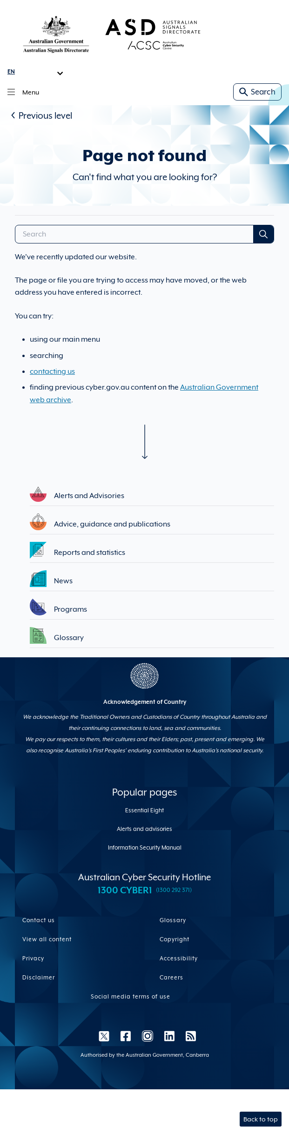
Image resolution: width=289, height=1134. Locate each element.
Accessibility (179, 958)
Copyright (174, 939)
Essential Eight (144, 810)
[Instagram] (147, 1035)
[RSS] (188, 1035)
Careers (171, 977)
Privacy (33, 958)
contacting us (52, 371)
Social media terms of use (130, 996)
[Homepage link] (111, 34)
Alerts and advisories (144, 829)
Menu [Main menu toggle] (23, 92)
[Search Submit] (263, 234)
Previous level (45, 115)
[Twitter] (104, 1035)
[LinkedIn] (169, 1035)
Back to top (260, 1119)
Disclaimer (38, 977)
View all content (47, 939)
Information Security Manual (144, 847)
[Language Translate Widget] (35, 71)
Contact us (38, 920)
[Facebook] (125, 1035)
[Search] (134, 234)
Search (257, 92)
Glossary (173, 920)
